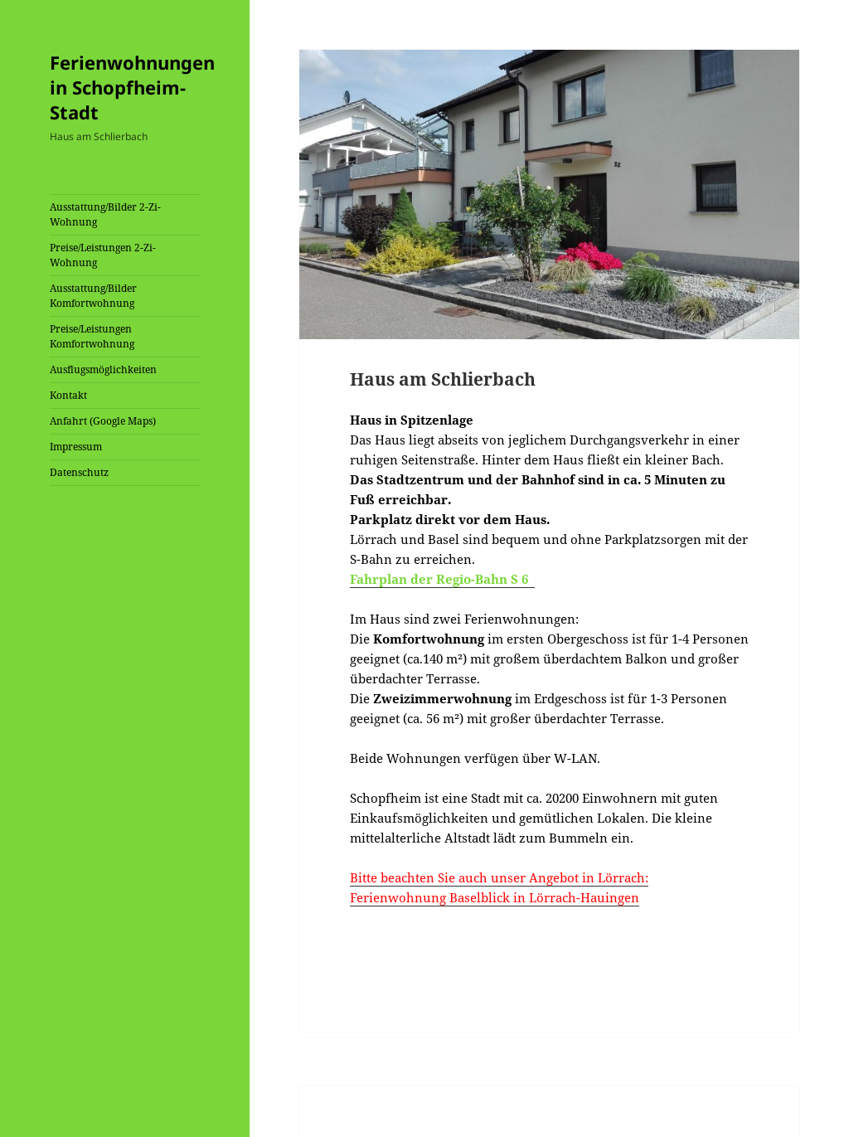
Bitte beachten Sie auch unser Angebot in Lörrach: (499, 877)
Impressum (76, 447)
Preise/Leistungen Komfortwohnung (92, 336)
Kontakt (68, 395)
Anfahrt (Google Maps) (103, 421)
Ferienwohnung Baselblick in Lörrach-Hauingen (494, 897)
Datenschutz (79, 472)
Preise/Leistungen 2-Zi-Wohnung (103, 255)
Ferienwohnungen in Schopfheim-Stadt (132, 87)
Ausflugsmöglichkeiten (103, 369)
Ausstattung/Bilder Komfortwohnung (93, 295)
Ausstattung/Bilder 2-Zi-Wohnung (105, 214)
